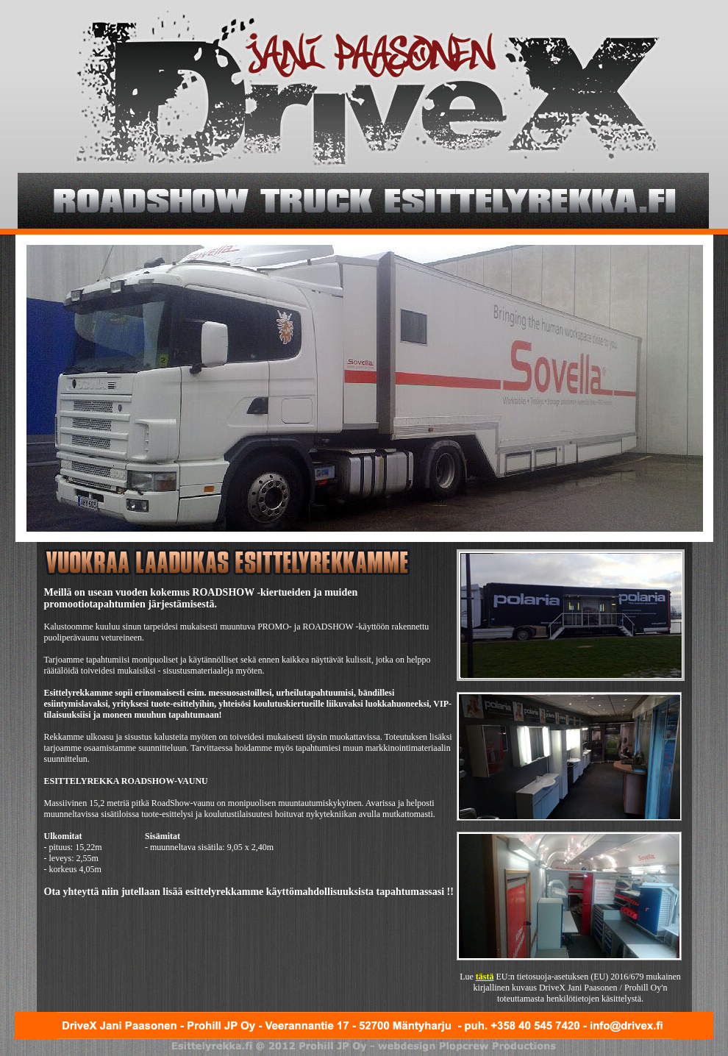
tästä (485, 976)
